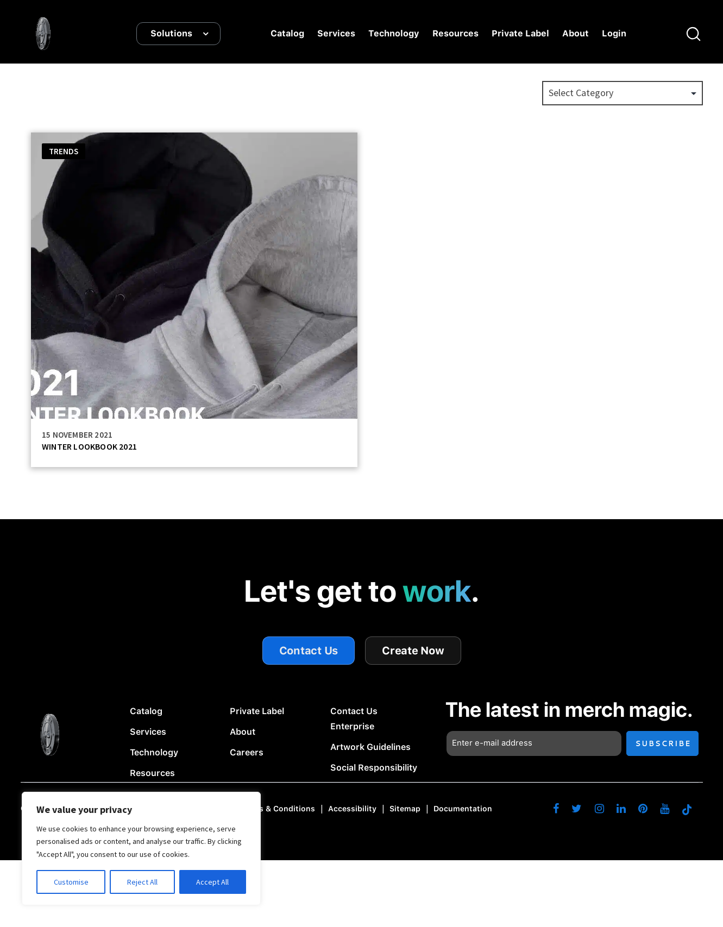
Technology (393, 34)
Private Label (520, 34)
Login (614, 34)
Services (336, 34)
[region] (141, 848)
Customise (71, 882)
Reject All (142, 882)
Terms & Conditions (277, 808)
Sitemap (404, 808)
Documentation (462, 808)
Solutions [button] (171, 34)
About (575, 34)
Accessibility (352, 808)
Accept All (212, 882)
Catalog (287, 34)
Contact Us (308, 651)
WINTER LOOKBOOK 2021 (89, 447)
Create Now (413, 651)
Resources (455, 34)
